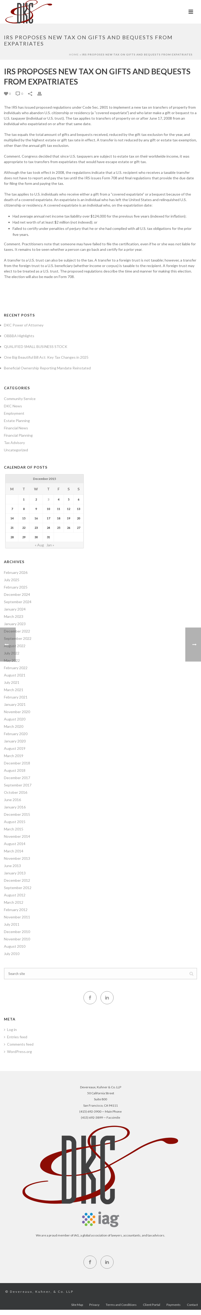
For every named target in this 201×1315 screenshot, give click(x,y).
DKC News (13, 406)
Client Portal (151, 1308)
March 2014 (13, 851)
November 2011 (17, 917)
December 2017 (17, 777)
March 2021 (13, 689)
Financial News (16, 428)
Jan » (50, 545)
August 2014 (14, 843)
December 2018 (17, 763)
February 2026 (15, 572)
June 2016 (12, 799)
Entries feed (15, 1037)
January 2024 (15, 609)
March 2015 (13, 829)
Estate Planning (17, 420)
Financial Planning (18, 435)
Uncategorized (16, 450)
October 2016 (15, 792)
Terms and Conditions (121, 1308)
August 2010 (14, 946)
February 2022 (15, 667)
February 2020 (15, 733)
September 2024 (17, 602)
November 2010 (17, 939)
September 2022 (17, 638)
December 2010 (17, 931)
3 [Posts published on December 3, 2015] (48, 499)
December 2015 (17, 814)
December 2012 (17, 880)
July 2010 (11, 953)
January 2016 (15, 807)
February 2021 (15, 697)
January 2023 (15, 624)
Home (74, 54)
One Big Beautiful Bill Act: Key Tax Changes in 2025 (46, 357)
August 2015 (14, 821)
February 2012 (15, 909)
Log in (10, 1029)
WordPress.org (18, 1051)
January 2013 (15, 873)
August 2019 (14, 748)
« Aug (39, 545)
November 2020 (17, 711)
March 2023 (13, 616)
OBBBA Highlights (19, 336)
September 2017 (17, 785)
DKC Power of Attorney (23, 325)
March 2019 (13, 755)
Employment (14, 413)
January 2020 (15, 741)
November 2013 (17, 858)
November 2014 (17, 836)
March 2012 (13, 902)
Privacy (94, 1308)
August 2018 (14, 770)
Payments (173, 1308)
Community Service (20, 398)
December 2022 (17, 631)
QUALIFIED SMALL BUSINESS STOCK (35, 346)
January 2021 (15, 704)
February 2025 (15, 587)
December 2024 (17, 594)
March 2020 (13, 726)
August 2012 (14, 895)
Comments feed (19, 1044)
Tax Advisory (14, 442)
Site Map (77, 1308)
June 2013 (12, 865)
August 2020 (14, 719)
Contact (192, 1308)
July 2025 (11, 580)
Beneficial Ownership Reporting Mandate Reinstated (47, 368)
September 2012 (17, 887)
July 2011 (11, 924)
